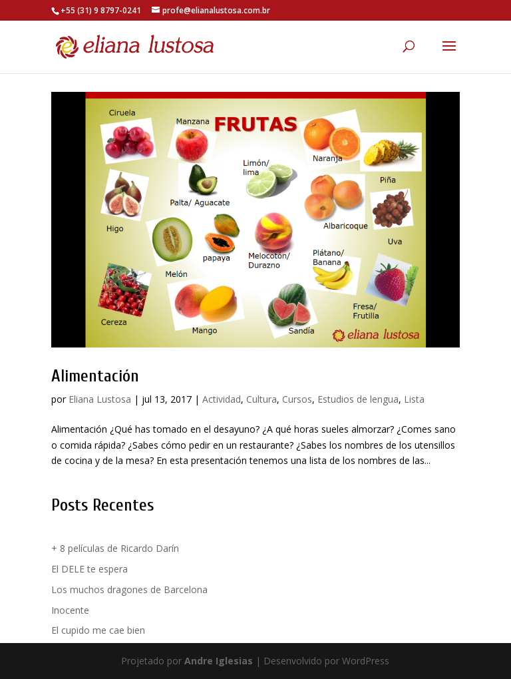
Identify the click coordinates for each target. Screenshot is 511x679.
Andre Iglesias (218, 660)
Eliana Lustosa (100, 399)
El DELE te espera (89, 569)
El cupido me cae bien (98, 630)
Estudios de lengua (358, 399)
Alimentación (95, 376)
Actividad (221, 399)
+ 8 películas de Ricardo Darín (115, 548)
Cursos (297, 399)
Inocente (70, 610)
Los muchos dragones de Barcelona (129, 589)
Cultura (261, 399)
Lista (414, 399)
